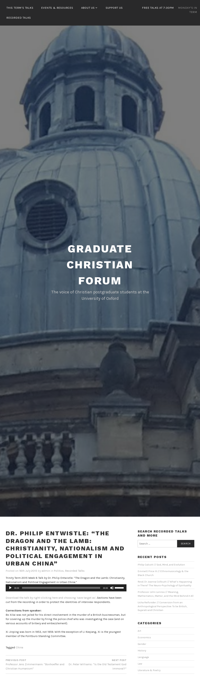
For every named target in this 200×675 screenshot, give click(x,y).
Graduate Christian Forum (100, 264)
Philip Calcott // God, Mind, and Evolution (161, 564)
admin (46, 570)
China (19, 647)
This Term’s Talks (19, 7)
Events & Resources (57, 7)
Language (143, 657)
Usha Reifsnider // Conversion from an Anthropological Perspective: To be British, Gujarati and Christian (162, 606)
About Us (88, 7)
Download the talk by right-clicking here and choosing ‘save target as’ (51, 597)
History (142, 650)
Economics (144, 637)
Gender (142, 644)
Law (140, 663)
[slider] (61, 588)
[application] (66, 587)
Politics (59, 570)
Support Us (114, 7)
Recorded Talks (18, 17)
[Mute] (112, 588)
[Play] (10, 588)
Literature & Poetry (149, 670)
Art (139, 630)
